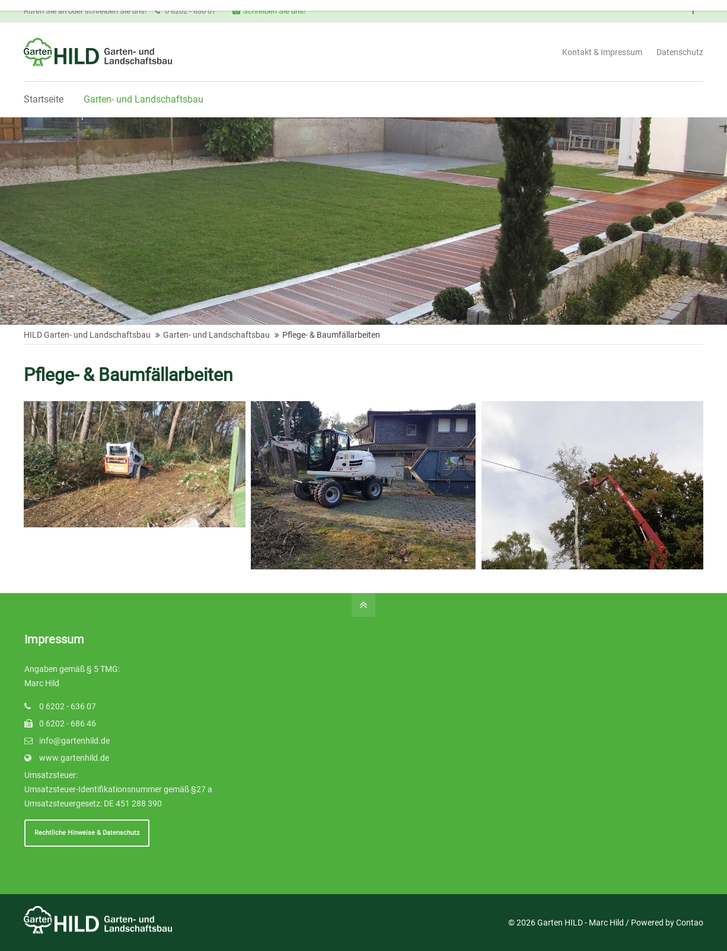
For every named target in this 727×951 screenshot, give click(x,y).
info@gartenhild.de (74, 740)
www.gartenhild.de (74, 758)
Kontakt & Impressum (602, 52)
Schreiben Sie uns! (268, 11)
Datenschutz (679, 52)
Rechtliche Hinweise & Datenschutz (86, 833)
